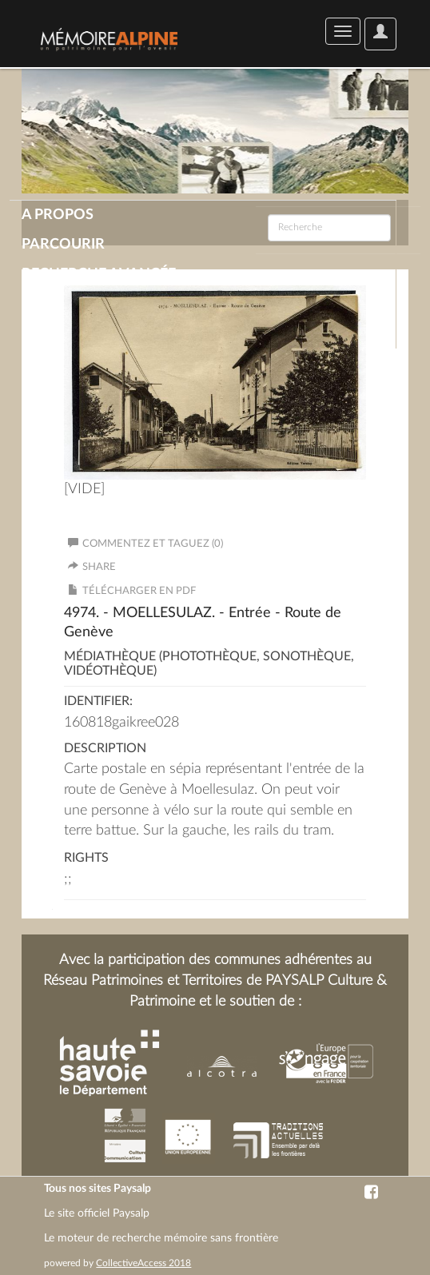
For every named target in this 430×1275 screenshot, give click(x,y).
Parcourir (63, 244)
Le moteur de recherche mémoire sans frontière (161, 1238)
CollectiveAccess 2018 (143, 1263)
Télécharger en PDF (139, 591)
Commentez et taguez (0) (145, 544)
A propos (58, 215)
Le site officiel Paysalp (96, 1213)
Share (99, 567)
